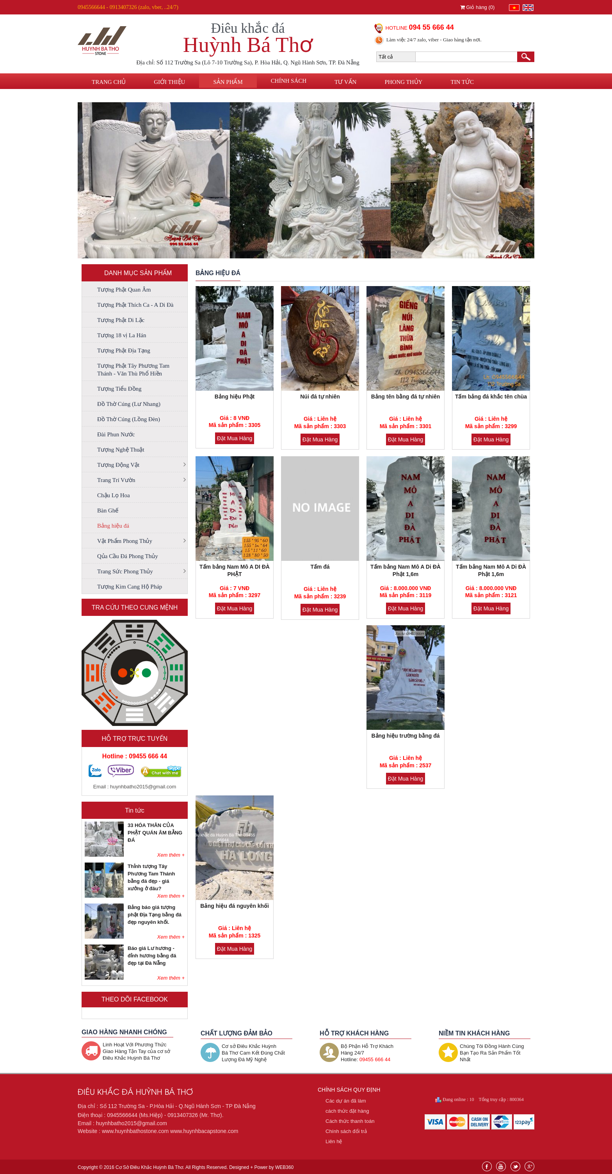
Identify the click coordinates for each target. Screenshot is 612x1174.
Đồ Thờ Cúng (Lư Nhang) (128, 404)
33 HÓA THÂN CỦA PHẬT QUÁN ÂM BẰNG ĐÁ (155, 832)
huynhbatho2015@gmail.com (143, 787)
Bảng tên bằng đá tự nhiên (405, 396)
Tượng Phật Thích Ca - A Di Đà (135, 305)
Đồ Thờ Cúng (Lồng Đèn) (128, 419)
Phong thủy (403, 82)
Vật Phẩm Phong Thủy (124, 541)
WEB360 (284, 1167)
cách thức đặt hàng (347, 1111)
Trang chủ (109, 82)
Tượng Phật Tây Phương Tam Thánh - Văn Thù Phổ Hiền (133, 370)
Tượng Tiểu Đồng (119, 389)
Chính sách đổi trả (346, 1131)
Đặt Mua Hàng (234, 438)
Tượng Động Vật (118, 465)
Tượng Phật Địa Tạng (123, 350)
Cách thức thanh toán (350, 1121)
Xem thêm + (171, 855)
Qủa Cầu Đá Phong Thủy (127, 556)
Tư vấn (345, 82)
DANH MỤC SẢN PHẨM (138, 273)
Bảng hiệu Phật (235, 396)
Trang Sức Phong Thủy (125, 571)
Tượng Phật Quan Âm (124, 289)
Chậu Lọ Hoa (113, 495)
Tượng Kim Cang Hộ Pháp (129, 586)
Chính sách (288, 81)
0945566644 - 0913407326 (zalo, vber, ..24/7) (128, 7)
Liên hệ (103, 96)
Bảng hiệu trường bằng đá (406, 736)
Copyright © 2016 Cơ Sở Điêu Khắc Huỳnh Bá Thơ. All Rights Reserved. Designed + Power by (186, 1167)
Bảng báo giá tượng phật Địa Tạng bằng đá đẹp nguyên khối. (154, 914)
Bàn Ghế (107, 510)
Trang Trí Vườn (116, 480)
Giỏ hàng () (477, 7)
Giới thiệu (169, 82)
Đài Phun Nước (116, 434)
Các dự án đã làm (346, 1101)
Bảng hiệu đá (113, 526)
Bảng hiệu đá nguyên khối (234, 906)
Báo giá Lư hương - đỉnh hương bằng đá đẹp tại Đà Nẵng (152, 955)
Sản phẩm (227, 82)
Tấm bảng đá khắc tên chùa (491, 396)
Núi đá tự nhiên (320, 396)
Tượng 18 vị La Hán (121, 335)
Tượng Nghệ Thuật (120, 449)
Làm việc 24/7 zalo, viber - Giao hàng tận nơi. (434, 40)
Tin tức (462, 82)
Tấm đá (319, 567)
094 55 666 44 (431, 27)
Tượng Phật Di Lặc (120, 320)
